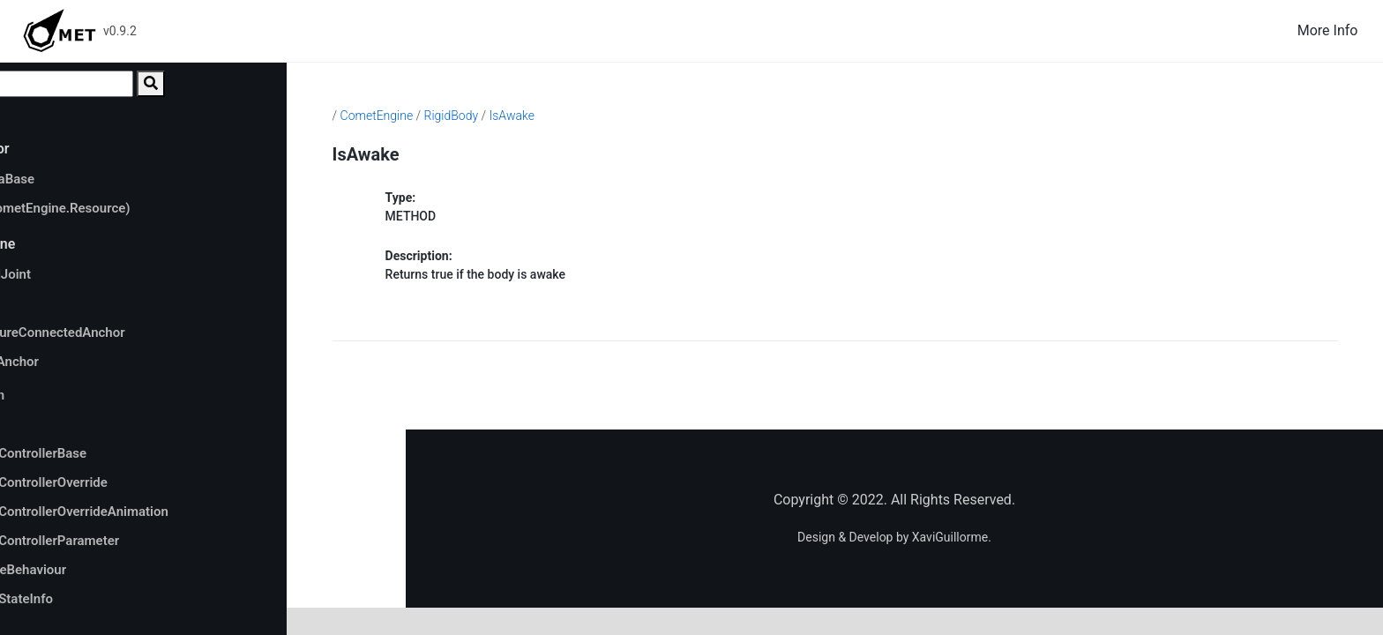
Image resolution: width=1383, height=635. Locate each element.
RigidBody (582, 115)
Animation (81, 395)
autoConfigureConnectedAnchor (148, 332)
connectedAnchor (105, 362)
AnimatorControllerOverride (133, 482)
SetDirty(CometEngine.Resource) (151, 208)
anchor (73, 303)
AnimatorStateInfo (106, 599)
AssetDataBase (96, 179)
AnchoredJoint (95, 274)
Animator (78, 424)
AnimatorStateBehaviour (112, 570)
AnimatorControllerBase (123, 453)
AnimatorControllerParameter (139, 541)
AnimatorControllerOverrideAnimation (164, 511)
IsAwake (642, 115)
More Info (1327, 30)
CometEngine (80, 243)
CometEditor (77, 148)
